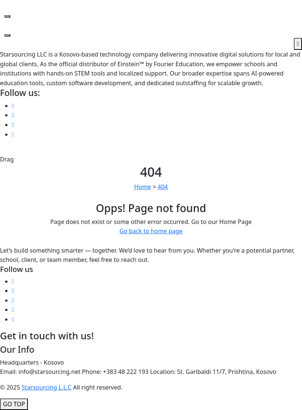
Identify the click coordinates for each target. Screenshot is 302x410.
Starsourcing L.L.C (46, 387)
